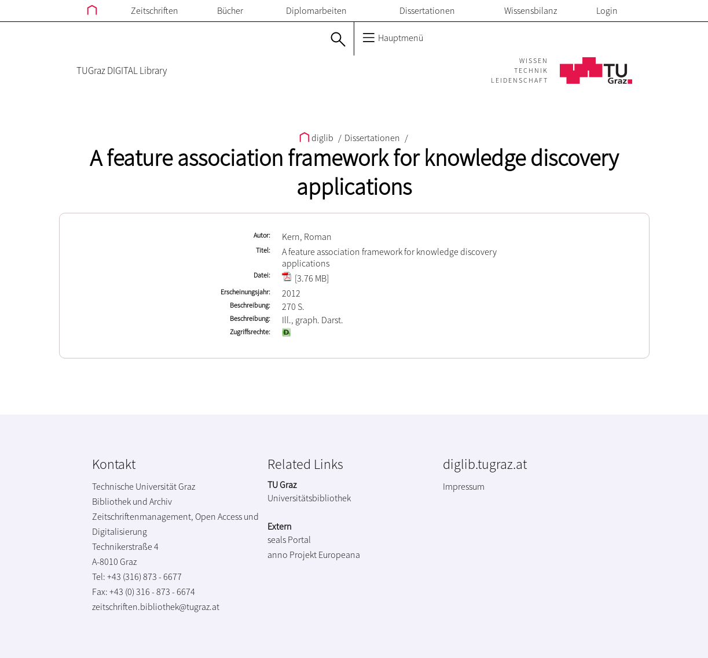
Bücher (230, 10)
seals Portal (289, 539)
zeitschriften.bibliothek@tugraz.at (155, 606)
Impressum (464, 486)
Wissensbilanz (530, 10)
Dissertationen (427, 10)
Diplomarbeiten (316, 10)
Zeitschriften (154, 10)
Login (607, 10)
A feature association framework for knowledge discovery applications (354, 172)
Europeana (339, 554)
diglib (317, 137)
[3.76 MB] (305, 278)
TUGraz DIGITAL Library (121, 70)
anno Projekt (292, 554)
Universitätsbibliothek (309, 498)
